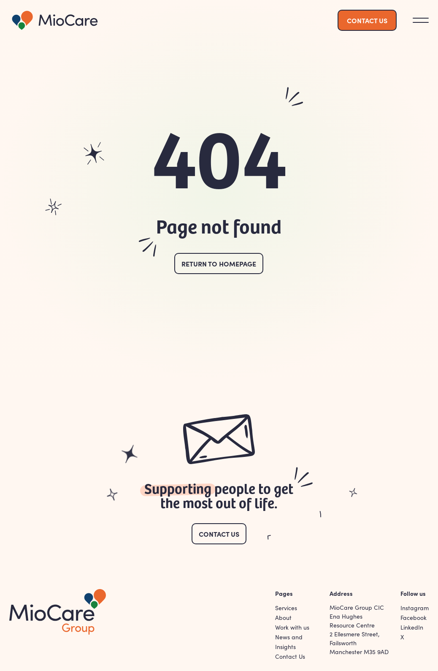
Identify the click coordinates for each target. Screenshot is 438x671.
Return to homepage (218, 263)
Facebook (413, 618)
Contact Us (219, 533)
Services (286, 608)
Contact (367, 20)
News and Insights (289, 642)
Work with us (292, 627)
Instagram (414, 608)
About (283, 618)
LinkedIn (411, 627)
